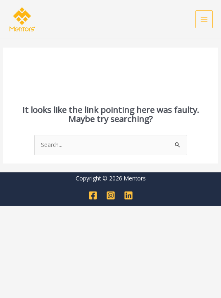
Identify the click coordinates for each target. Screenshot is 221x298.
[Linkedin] (128, 195)
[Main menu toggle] (204, 19)
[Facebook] (92, 195)
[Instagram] (110, 195)
